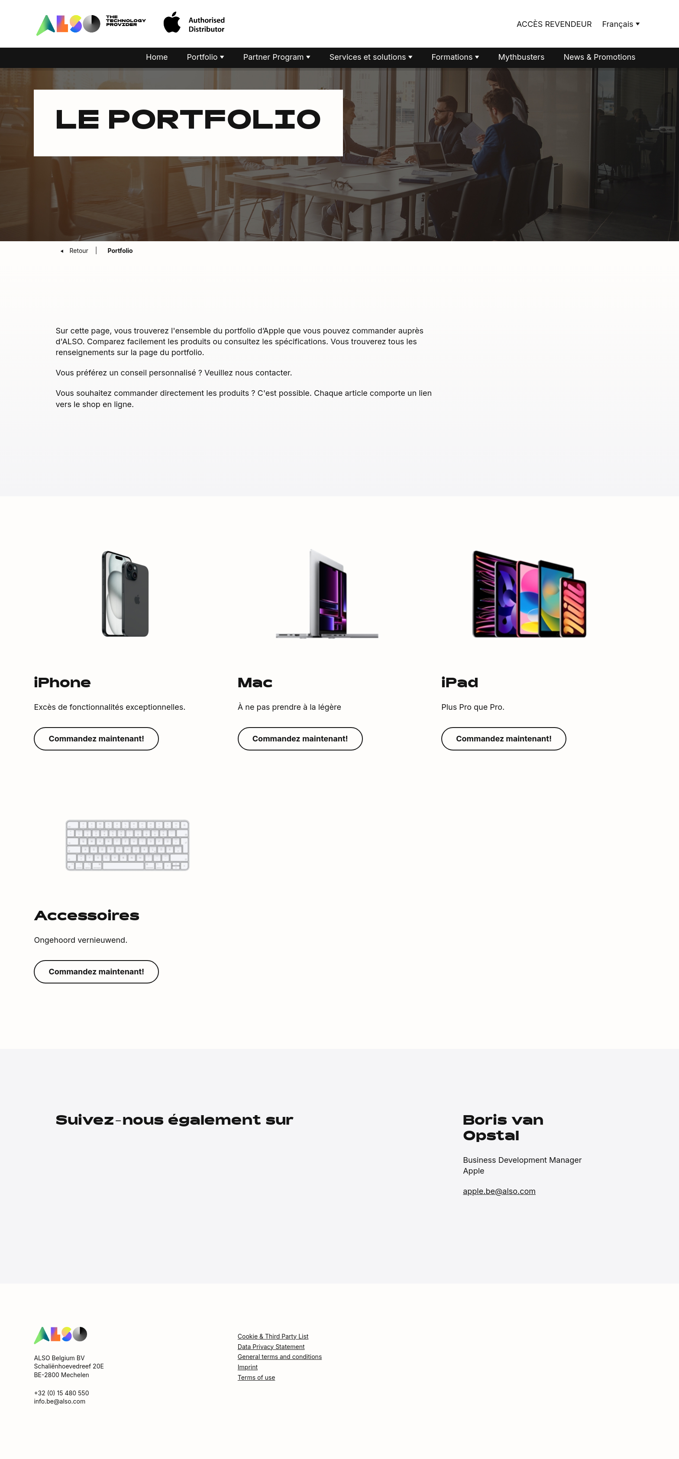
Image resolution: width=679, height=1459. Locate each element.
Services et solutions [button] (369, 57)
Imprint (248, 1368)
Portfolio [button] (203, 57)
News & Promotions (599, 57)
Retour (79, 251)
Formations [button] (453, 57)
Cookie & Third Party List (273, 1337)
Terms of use (256, 1378)
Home (157, 57)
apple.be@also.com (499, 1192)
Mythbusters (521, 57)
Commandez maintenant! (96, 739)
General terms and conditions (280, 1357)
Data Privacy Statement (271, 1347)
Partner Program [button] (274, 57)
